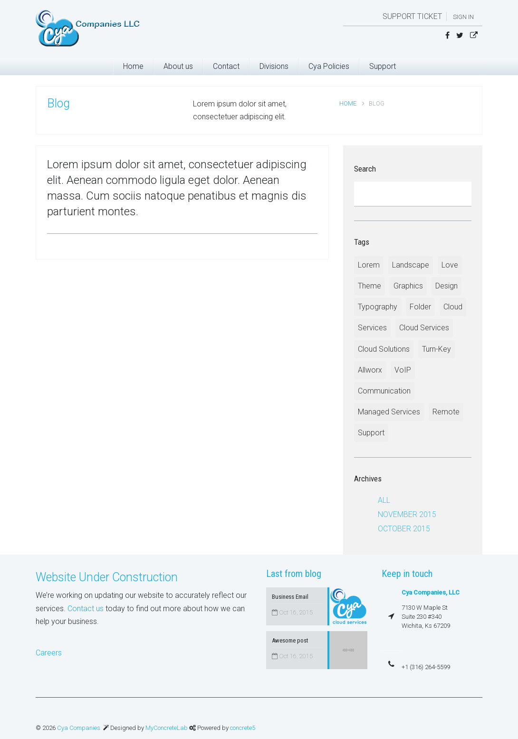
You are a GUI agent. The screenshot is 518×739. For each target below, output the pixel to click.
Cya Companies (78, 727)
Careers (49, 652)
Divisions (273, 66)
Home (133, 66)
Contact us (85, 608)
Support (382, 66)
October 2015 (404, 528)
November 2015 (407, 514)
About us (178, 66)
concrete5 (242, 727)
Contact (226, 66)
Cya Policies (328, 66)
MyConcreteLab (167, 727)
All (384, 500)
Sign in (463, 16)
